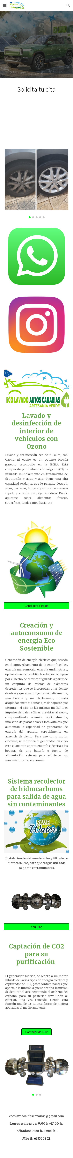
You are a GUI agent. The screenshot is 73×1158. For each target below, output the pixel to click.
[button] (4, 5)
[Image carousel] (36, 183)
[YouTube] (36, 926)
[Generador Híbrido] (36, 605)
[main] (36, 89)
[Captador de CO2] (36, 1031)
